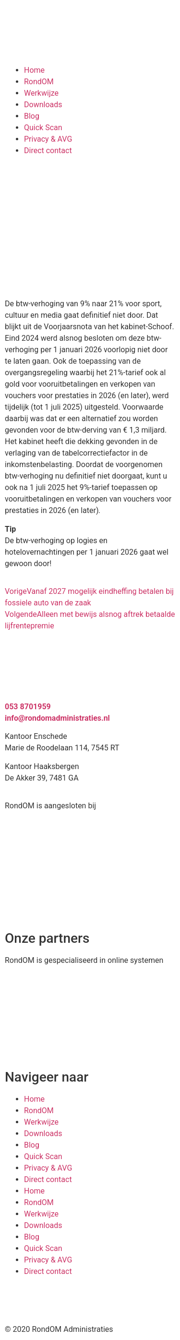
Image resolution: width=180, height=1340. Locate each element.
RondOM (39, 81)
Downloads (43, 104)
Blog (31, 116)
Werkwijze (41, 93)
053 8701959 (28, 706)
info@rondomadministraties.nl (57, 718)
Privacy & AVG (48, 139)
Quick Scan (43, 127)
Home (34, 70)
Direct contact (48, 150)
